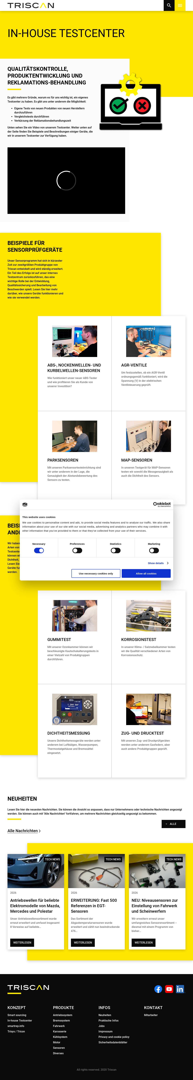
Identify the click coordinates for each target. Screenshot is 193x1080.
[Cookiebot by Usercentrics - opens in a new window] (156, 504)
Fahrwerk (59, 1026)
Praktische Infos (108, 1020)
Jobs (102, 1026)
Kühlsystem (60, 1037)
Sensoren (59, 1047)
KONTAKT (153, 1007)
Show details (156, 563)
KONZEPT (17, 1007)
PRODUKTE (63, 1007)
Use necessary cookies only (96, 573)
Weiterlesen (22, 942)
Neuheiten (105, 1015)
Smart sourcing (17, 1015)
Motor (56, 1042)
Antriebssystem (62, 1015)
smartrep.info (16, 1026)
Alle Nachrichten (23, 830)
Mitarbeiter (151, 1015)
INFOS (104, 1007)
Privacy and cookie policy (114, 1037)
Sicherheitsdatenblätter (113, 1042)
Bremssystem (61, 1020)
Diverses (58, 1053)
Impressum (106, 1031)
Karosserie (59, 1031)
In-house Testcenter (20, 1020)
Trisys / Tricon (16, 1031)
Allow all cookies (146, 573)
